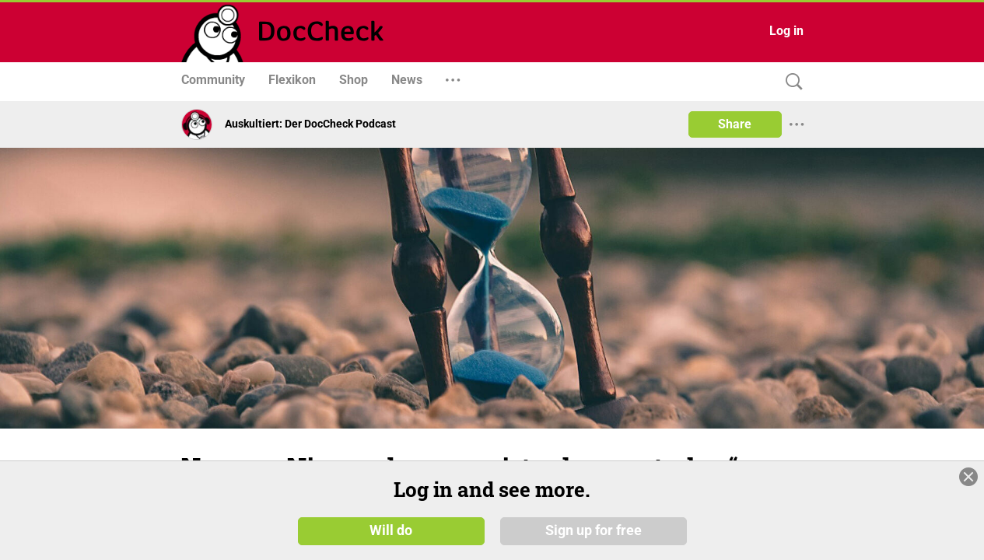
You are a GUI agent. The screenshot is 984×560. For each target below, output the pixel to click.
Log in (786, 30)
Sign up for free (593, 530)
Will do (390, 530)
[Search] (790, 82)
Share (734, 124)
